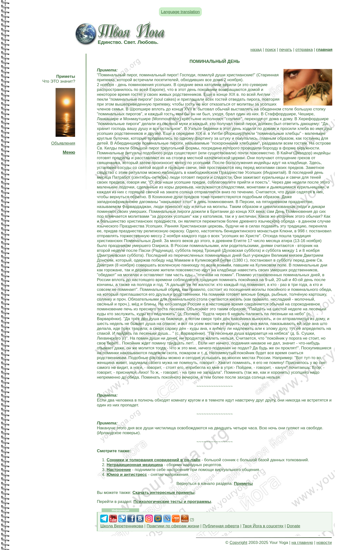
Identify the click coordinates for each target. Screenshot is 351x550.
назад (256, 49)
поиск (270, 49)
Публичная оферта (221, 526)
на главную (302, 542)
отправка (304, 49)
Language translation (180, 12)
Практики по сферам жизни (173, 526)
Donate (293, 526)
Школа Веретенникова (121, 526)
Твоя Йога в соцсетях (263, 526)
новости (324, 542)
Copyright (238, 542)
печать (285, 49)
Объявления (63, 143)
